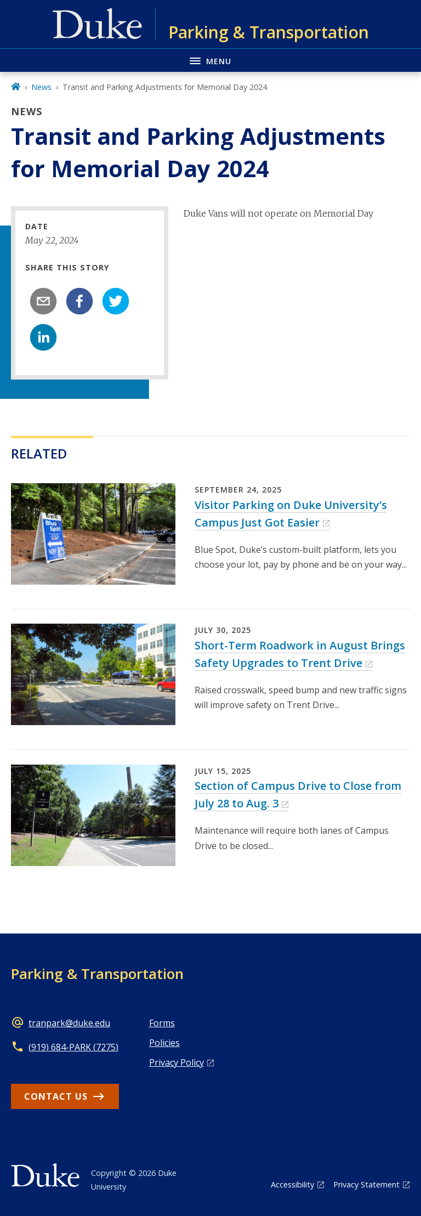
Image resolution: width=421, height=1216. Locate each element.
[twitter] (115, 301)
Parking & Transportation (97, 973)
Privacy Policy (176, 1062)
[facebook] (79, 301)
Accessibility (292, 1184)
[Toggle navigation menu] (210, 60)
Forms (162, 1023)
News (41, 87)
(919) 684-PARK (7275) (73, 1047)
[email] (43, 301)
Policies (164, 1043)
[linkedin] (43, 337)
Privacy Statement (366, 1184)
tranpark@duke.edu (69, 1023)
